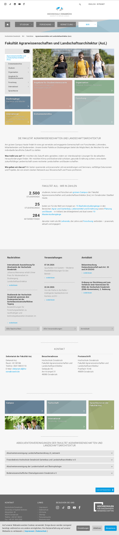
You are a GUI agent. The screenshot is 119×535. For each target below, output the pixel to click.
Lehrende (65, 221)
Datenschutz (41, 531)
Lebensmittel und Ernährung (85, 208)
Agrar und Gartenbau (61, 208)
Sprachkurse (13, 91)
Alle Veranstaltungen (53, 328)
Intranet (101, 4)
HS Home (42, 512)
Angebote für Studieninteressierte (15, 77)
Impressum (29, 531)
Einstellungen (83, 528)
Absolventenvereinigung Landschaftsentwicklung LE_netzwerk (33, 453)
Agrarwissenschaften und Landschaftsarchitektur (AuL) (53, 36)
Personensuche (45, 517)
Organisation (13, 72)
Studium (24, 24)
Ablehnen (97, 528)
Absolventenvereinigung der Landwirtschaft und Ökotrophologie (34, 466)
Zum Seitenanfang (103, 490)
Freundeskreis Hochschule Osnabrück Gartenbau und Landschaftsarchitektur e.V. (41, 459)
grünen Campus (80, 192)
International (13, 86)
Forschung (45, 24)
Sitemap (42, 514)
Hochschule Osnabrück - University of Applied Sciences (59, 12)
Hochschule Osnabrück (12, 36)
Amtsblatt (85, 328)
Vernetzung (66, 24)
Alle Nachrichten (13, 328)
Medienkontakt (44, 519)
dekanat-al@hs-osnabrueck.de (16, 370)
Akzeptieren (111, 528)
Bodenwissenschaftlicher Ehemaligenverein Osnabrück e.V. (32, 473)
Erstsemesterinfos (15, 64)
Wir (88, 24)
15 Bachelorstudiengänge (88, 206)
